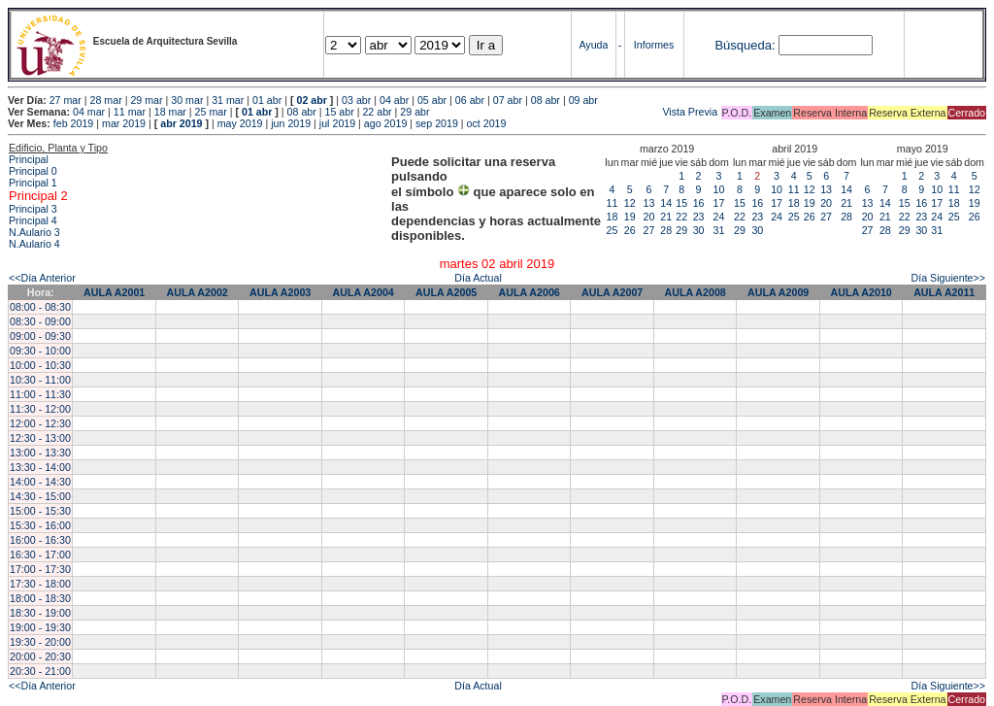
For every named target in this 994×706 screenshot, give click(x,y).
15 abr (339, 112)
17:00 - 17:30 (40, 569)
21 (666, 216)
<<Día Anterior (42, 278)
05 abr (432, 100)
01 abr (267, 100)
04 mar (89, 112)
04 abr (394, 100)
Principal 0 (33, 171)
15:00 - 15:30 (40, 511)
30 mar (187, 100)
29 (681, 230)
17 (719, 203)
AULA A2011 (944, 292)
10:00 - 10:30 (40, 365)
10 (719, 189)
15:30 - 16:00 (40, 525)
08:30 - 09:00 (40, 321)
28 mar (106, 100)
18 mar (170, 112)
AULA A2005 (446, 292)
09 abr (583, 100)
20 (649, 216)
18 (612, 216)
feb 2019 (73, 123)
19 (630, 216)
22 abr (376, 112)
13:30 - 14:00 (40, 467)
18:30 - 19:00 (40, 613)
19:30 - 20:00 (40, 642)
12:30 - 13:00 (40, 438)
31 (719, 230)
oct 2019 (487, 123)
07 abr (507, 100)
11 (612, 203)
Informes (654, 44)
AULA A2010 (861, 292)
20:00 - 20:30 (40, 656)
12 (630, 203)
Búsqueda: (744, 45)
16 (699, 203)
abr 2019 (181, 123)
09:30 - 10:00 (40, 350)
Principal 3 (33, 209)
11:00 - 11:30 (40, 394)
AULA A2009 (778, 292)
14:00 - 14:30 (40, 481)
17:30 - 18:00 (40, 583)
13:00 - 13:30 (40, 452)
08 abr (545, 100)
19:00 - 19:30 (40, 627)
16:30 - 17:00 (40, 554)
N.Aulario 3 (36, 232)
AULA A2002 (197, 292)
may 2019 (240, 123)
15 (681, 203)
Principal (29, 159)
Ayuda (593, 44)
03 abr (356, 100)
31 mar (228, 100)
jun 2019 (291, 123)
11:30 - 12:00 (40, 409)
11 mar (130, 112)
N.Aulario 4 (34, 244)
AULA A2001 (114, 292)
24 (719, 216)
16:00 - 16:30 (40, 540)
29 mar (146, 100)
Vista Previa (575, 112)
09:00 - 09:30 (40, 336)
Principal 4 (33, 220)
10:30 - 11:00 (40, 380)
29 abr (414, 112)
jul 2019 (337, 123)
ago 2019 (385, 123)
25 (612, 230)
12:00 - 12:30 (40, 423)
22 (681, 216)
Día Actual (478, 278)
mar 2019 (124, 123)
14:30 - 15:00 (40, 496)
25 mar (211, 112)
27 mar (66, 100)
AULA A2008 (695, 292)
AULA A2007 (612, 292)
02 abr (311, 100)
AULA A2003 (280, 292)
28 (666, 230)
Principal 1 (33, 182)
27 (649, 230)
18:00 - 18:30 (40, 598)
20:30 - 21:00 (40, 671)
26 (630, 230)
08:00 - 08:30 (40, 307)
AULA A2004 (363, 292)
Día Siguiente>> (948, 278)
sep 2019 (436, 123)
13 (649, 203)
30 (699, 230)
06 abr (469, 100)
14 (666, 203)
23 (699, 216)
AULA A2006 (529, 292)
